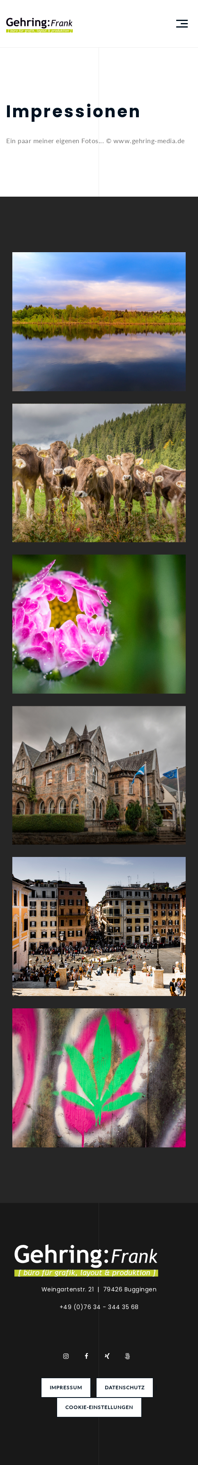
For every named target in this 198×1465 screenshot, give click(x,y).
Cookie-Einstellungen (99, 1407)
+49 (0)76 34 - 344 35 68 (99, 1307)
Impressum (66, 1387)
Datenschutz (125, 1387)
